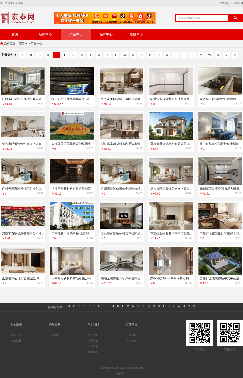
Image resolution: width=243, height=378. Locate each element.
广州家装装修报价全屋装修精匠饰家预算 (128, 188)
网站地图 (93, 351)
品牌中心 (106, 34)
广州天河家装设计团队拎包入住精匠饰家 (29, 188)
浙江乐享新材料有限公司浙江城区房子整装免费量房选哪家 (90, 188)
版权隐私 (131, 340)
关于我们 (93, 334)
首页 (15, 34)
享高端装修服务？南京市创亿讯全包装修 (177, 233)
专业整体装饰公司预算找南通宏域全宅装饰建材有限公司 (139, 233)
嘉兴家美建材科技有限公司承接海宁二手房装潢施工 (136, 98)
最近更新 (93, 345)
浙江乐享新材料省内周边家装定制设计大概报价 (133, 143)
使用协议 (131, 334)
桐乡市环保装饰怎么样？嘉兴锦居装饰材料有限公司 (185, 188)
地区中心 (136, 34)
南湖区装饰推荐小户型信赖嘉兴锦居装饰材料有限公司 (137, 278)
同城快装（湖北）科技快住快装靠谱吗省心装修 (182, 98)
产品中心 (75, 34)
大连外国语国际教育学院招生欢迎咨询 (77, 143)
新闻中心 (45, 34)
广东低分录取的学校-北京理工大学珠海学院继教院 (85, 233)
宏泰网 (23, 43)
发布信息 (224, 3)
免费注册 (238, 3)
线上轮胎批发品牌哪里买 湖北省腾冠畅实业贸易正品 (86, 98)
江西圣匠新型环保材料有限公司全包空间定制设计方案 (38, 98)
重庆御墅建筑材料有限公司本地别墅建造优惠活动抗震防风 (189, 143)
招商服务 (55, 334)
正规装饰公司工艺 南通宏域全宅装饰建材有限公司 (36, 278)
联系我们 (93, 340)
